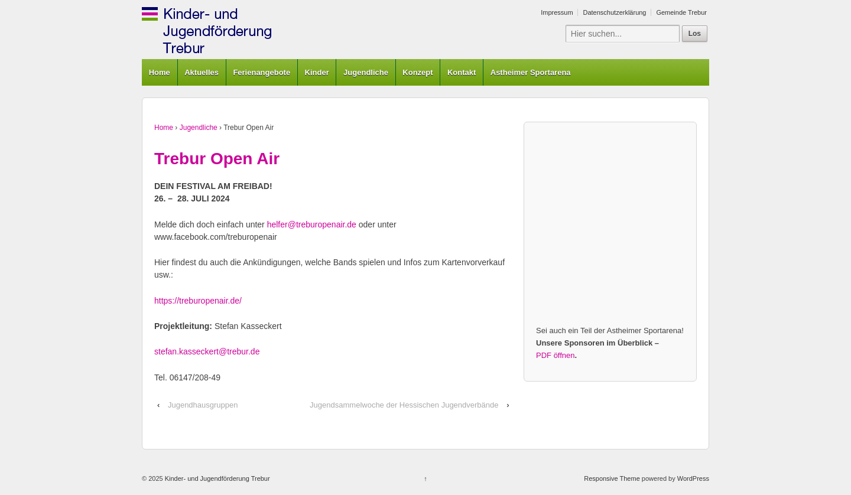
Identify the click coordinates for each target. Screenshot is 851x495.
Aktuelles (201, 72)
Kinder (317, 72)
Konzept (417, 72)
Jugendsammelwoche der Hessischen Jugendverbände (404, 404)
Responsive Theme (612, 478)
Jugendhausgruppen (203, 404)
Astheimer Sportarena (531, 72)
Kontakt (461, 72)
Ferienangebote (261, 72)
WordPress (693, 478)
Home (159, 72)
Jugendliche (365, 72)
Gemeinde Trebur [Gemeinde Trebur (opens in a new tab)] (681, 12)
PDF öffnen (555, 355)
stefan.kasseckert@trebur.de (206, 351)
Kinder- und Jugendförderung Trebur (216, 478)
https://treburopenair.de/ (198, 300)
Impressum (557, 12)
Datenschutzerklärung (614, 12)
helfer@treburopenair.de (311, 224)
